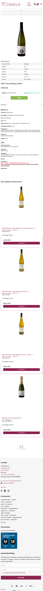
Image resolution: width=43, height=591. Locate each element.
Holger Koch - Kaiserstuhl (8, 511)
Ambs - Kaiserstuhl (6, 502)
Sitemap (3, 487)
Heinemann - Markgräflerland (9, 508)
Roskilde (6, 470)
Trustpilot (2, 589)
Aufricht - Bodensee (6, 504)
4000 (2, 470)
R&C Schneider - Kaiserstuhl (9, 519)
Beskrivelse (3, 104)
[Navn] (21, 565)
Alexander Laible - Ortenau (8, 500)
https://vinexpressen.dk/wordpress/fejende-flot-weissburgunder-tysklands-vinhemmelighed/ (20, 165)
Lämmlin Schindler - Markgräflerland (11, 517)
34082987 (8, 474)
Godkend (21, 577)
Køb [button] (19, 98)
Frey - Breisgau (5, 506)
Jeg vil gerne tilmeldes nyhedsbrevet (18, 573)
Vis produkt (21, 243)
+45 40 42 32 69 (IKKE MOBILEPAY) (11, 481)
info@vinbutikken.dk (8, 483)
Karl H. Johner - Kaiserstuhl (8, 515)
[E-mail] (21, 569)
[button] (21, 11)
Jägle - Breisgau (5, 513)
